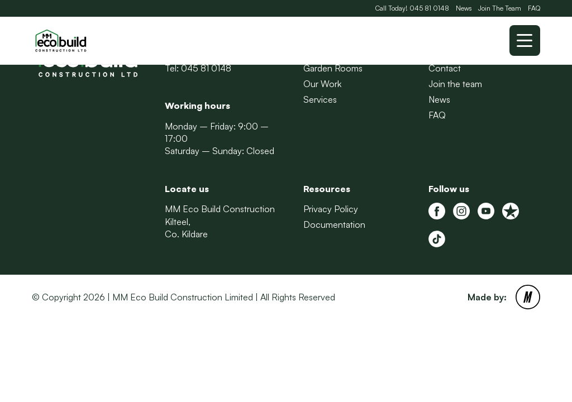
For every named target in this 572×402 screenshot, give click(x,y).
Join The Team (499, 8)
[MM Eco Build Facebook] (436, 211)
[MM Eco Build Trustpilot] (510, 211)
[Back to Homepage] (88, 40)
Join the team (455, 83)
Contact (444, 68)
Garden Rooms (333, 68)
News (463, 8)
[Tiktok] (436, 239)
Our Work (322, 83)
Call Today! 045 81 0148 (412, 8)
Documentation (334, 224)
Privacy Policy (330, 208)
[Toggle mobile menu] (524, 40)
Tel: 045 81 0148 (198, 68)
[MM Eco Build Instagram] (461, 211)
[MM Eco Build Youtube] (486, 211)
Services (320, 99)
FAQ (534, 8)
